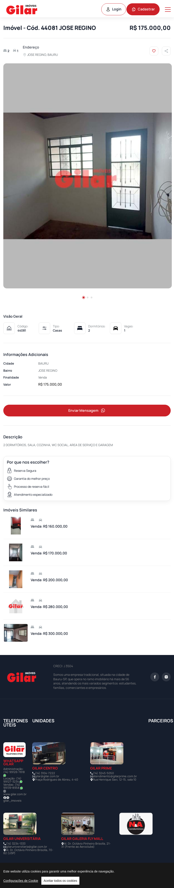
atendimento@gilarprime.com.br (115, 776)
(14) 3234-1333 (15, 843)
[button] (83, 297)
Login (113, 9)
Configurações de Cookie (20, 880)
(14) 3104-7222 (45, 773)
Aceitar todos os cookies (60, 880)
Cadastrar (143, 9)
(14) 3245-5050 (103, 773)
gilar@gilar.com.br (47, 776)
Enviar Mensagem (87, 411)
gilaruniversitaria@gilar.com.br (26, 846)
